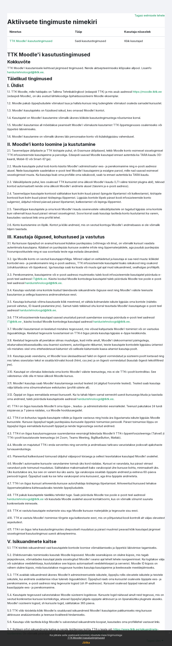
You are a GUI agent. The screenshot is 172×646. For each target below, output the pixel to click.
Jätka (86, 642)
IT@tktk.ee (39, 279)
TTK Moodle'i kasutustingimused (86, 637)
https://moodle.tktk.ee (147, 91)
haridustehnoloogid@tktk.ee (25, 72)
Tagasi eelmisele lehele (149, 15)
